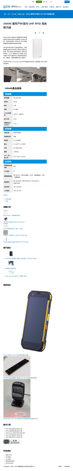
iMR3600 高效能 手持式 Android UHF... (14, 222)
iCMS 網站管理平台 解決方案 (14, 436)
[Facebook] (33, 1)
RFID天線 (8, 198)
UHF (7, 200)
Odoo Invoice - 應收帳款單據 (11, 215)
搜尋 (67, 1)
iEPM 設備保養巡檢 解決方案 (14, 430)
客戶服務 (8, 456)
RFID (37, 7)
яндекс (5, 194)
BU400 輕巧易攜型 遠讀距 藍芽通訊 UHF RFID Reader (21, 258)
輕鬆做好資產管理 (11, 268)
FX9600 (20, 61)
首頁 (26, 7)
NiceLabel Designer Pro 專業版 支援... (16, 276)
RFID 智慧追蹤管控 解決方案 (14, 428)
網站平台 (59, 7)
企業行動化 (44, 7)
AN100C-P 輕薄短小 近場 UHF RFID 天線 (15, 235)
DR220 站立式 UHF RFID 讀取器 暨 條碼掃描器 (17, 418)
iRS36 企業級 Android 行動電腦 (12, 355)
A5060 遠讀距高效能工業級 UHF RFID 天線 (15, 241)
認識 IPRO (9, 454)
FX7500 (14, 61)
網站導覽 (46, 1)
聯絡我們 (39, 1)
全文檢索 (8, 458)
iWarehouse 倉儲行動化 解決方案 (15, 432)
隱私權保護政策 (10, 461)
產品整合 (66, 7)
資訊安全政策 (9, 462)
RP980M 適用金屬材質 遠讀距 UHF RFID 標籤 (16, 377)
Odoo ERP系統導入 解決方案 (14, 434)
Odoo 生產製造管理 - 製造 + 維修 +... (13, 228)
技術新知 (32, 7)
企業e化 (51, 7)
